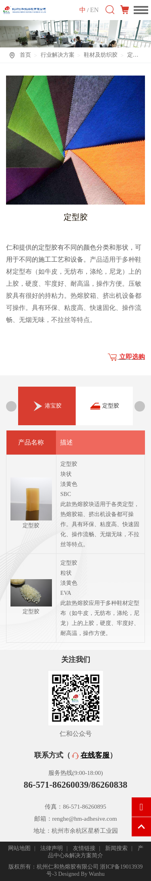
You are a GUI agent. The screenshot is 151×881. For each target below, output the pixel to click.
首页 (25, 55)
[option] (47, 406)
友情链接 (84, 848)
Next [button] (139, 406)
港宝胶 (47, 411)
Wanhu (96, 874)
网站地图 (19, 848)
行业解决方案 (57, 55)
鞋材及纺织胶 (101, 55)
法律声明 (51, 848)
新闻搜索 (116, 848)
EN (94, 9)
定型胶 (104, 406)
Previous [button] (11, 406)
